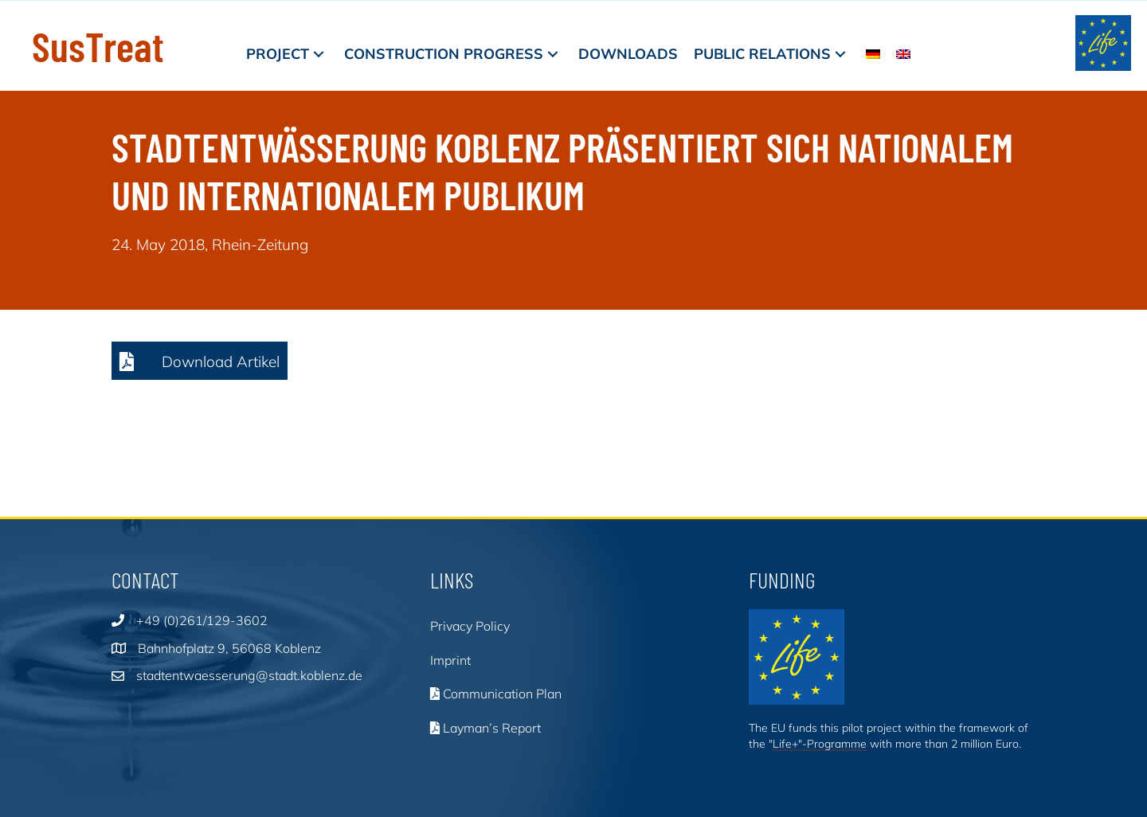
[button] (318, 54)
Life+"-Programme (820, 744)
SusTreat (98, 45)
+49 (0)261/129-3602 (202, 620)
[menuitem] (873, 54)
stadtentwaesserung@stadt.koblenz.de (249, 675)
